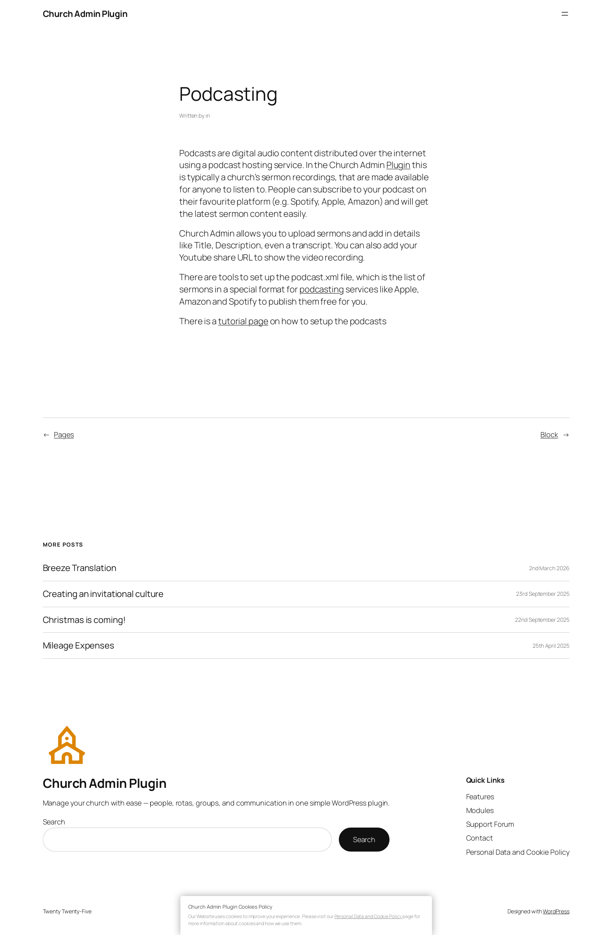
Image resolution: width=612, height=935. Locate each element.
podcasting (322, 289)
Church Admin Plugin (85, 14)
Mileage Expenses (78, 645)
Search (54, 821)
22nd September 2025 (542, 619)
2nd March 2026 (549, 568)
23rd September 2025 (542, 593)
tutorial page (243, 321)
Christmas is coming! (84, 620)
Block (549, 434)
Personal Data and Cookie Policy (368, 916)
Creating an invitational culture (103, 594)
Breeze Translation (79, 568)
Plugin (398, 165)
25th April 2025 (551, 645)
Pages (64, 434)
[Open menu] (565, 13)
